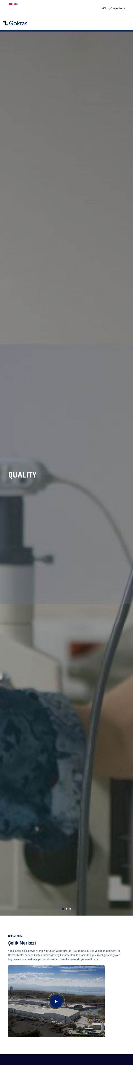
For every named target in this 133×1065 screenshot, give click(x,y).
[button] (63, 909)
